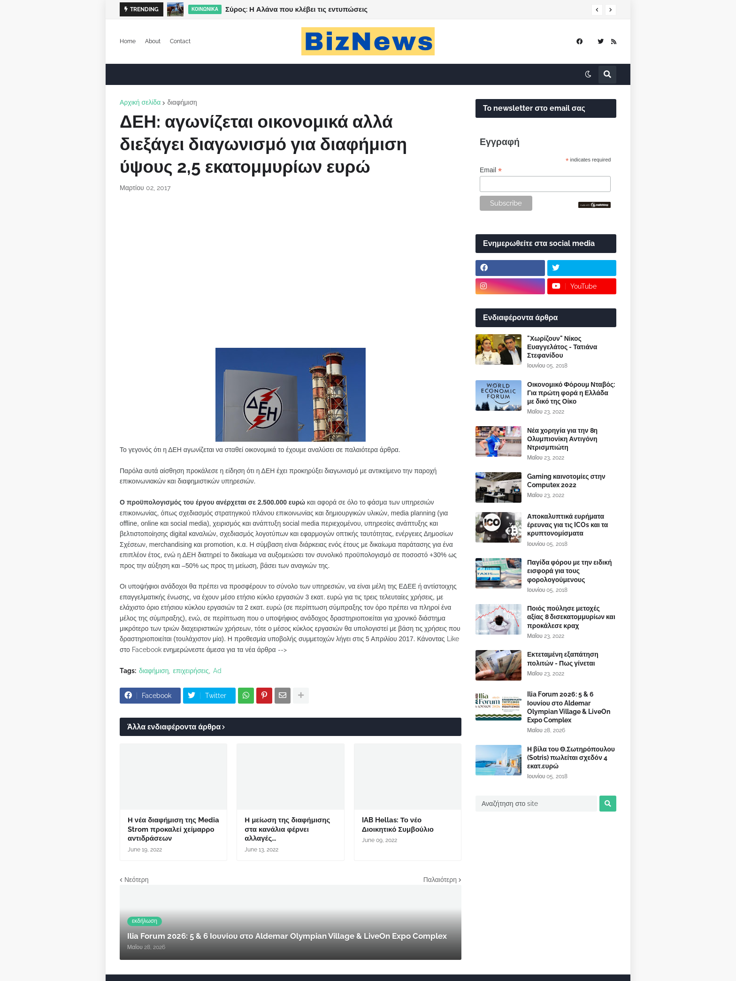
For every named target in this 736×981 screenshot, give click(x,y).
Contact (180, 41)
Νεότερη (136, 879)
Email (491, 170)
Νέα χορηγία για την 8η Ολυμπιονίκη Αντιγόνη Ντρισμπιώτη (562, 439)
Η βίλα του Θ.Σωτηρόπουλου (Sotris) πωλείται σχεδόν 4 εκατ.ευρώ (571, 757)
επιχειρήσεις (190, 670)
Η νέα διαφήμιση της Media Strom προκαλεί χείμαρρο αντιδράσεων (173, 829)
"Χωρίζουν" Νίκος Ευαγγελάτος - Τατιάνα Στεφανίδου (562, 347)
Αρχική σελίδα (140, 102)
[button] (597, 9)
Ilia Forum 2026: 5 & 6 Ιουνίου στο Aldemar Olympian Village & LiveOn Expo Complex (568, 707)
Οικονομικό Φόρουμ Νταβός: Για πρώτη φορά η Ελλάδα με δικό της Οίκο (571, 393)
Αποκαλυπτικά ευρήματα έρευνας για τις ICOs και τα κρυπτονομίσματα (567, 525)
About (153, 41)
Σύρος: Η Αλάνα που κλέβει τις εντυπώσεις (296, 9)
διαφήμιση (182, 102)
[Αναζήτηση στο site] (536, 804)
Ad (217, 670)
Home (128, 41)
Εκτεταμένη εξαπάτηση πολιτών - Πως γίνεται (562, 659)
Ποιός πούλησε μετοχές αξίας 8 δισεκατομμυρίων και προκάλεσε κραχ (571, 617)
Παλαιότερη (440, 879)
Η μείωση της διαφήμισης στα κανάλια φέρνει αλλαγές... (287, 829)
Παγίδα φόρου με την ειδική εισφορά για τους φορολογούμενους (569, 571)
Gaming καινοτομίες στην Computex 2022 (566, 481)
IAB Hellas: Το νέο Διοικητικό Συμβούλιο (398, 825)
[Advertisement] (290, 270)
